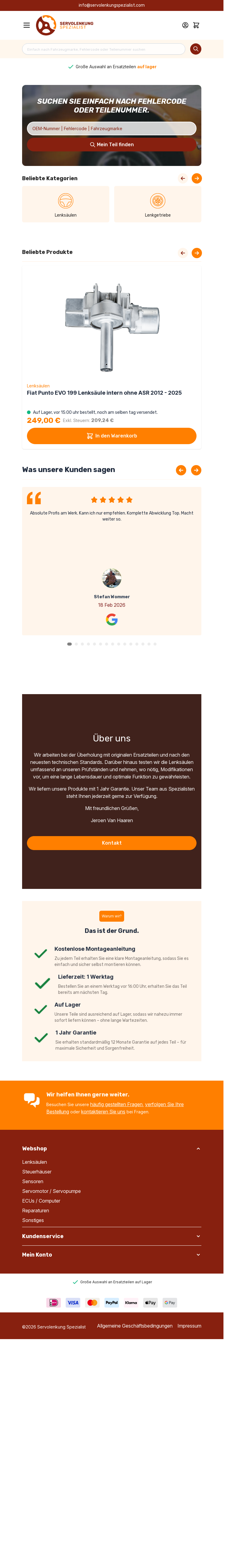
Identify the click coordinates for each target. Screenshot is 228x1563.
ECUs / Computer (41, 1201)
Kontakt (112, 843)
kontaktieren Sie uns (103, 1112)
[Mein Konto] (185, 25)
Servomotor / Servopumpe (51, 1191)
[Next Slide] (197, 178)
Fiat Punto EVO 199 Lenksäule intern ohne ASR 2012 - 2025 (104, 393)
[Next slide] (197, 253)
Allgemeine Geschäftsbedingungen (135, 1326)
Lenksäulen (34, 1162)
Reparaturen (35, 1210)
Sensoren (32, 1181)
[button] (69, 644)
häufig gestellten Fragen (116, 1104)
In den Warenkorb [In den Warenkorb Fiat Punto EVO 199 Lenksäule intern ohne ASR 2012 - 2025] (111, 436)
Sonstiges (33, 1220)
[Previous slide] (181, 470)
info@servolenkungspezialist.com (112, 5)
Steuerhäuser (36, 1172)
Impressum (189, 1326)
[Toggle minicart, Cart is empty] (196, 25)
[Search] (195, 49)
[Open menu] (26, 25)
